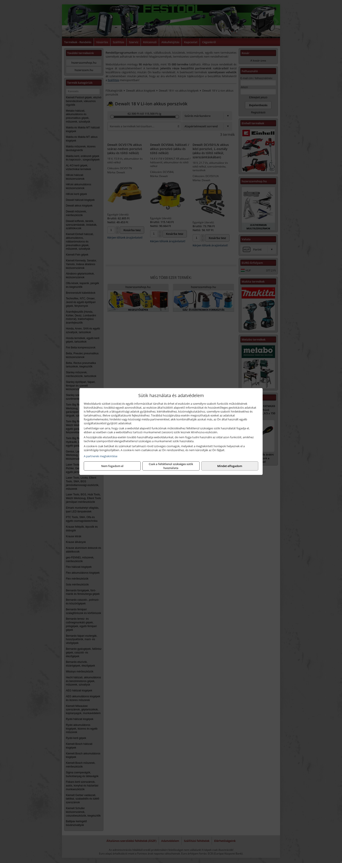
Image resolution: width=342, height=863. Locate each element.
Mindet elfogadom (229, 466)
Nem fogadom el (112, 466)
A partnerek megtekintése (100, 456)
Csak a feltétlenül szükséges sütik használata (171, 466)
